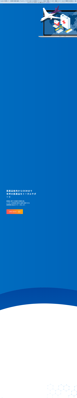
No (48, 2)
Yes (47, 2)
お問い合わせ (14, 212)
